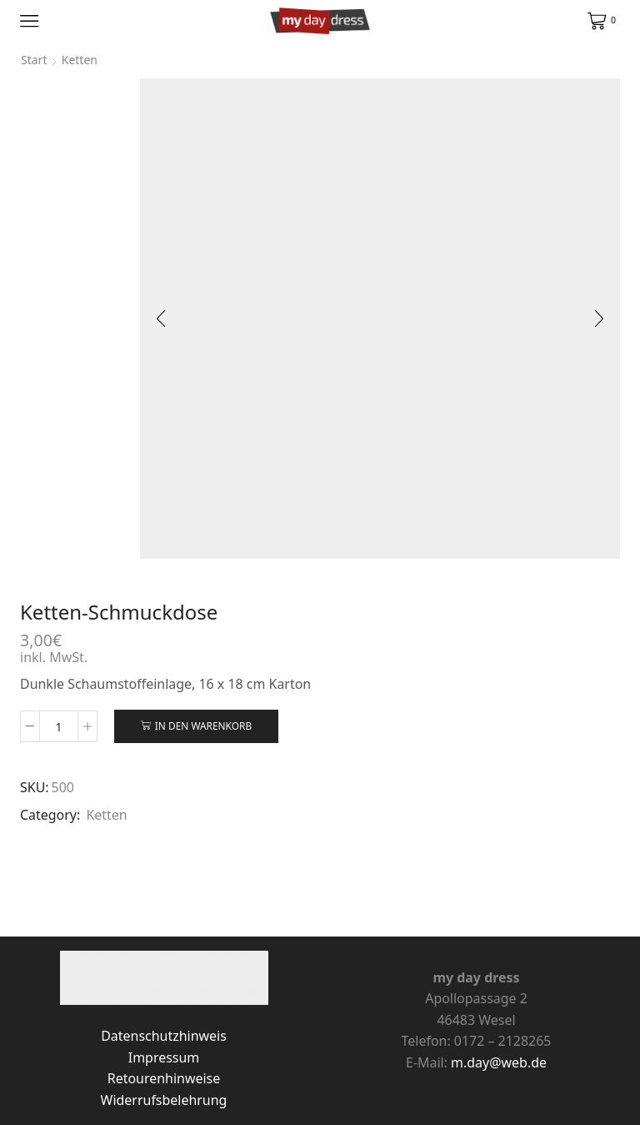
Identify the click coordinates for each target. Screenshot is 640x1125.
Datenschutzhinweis (164, 1036)
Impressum (163, 1057)
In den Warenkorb (203, 725)
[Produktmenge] (59, 726)
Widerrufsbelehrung (164, 1100)
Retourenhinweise (164, 1078)
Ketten (106, 815)
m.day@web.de (499, 1062)
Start (34, 60)
